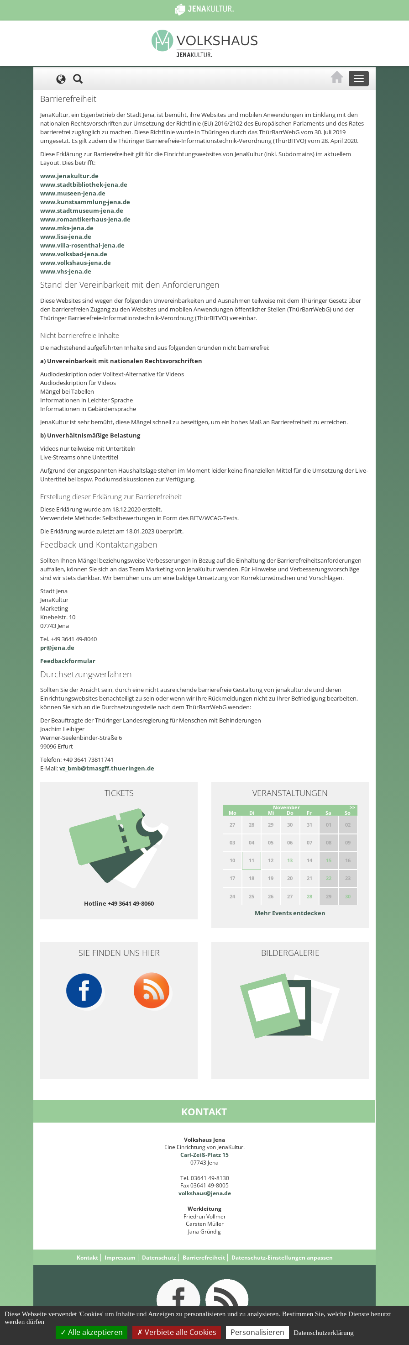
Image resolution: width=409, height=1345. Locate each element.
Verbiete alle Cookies (176, 1332)
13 (290, 860)
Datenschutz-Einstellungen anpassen (282, 1257)
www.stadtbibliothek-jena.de (83, 184)
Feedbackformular (67, 661)
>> (352, 807)
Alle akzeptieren (91, 1332)
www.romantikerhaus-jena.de (85, 219)
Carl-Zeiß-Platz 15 (204, 1155)
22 (328, 878)
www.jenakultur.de (69, 176)
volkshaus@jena (200, 1193)
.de (227, 1193)
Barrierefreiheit (204, 1257)
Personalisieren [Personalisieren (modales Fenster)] (257, 1332)
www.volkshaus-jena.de (75, 262)
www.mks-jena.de (67, 228)
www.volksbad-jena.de (73, 254)
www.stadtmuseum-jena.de (81, 210)
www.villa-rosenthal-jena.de (82, 245)
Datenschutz (159, 1257)
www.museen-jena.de (72, 193)
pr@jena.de (57, 647)
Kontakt (87, 1257)
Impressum (120, 1257)
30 (348, 896)
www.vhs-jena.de (65, 271)
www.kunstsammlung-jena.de (85, 202)
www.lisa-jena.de (65, 236)
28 (309, 896)
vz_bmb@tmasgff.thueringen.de (106, 768)
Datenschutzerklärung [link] (324, 1332)
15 (328, 860)
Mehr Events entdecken (290, 913)
